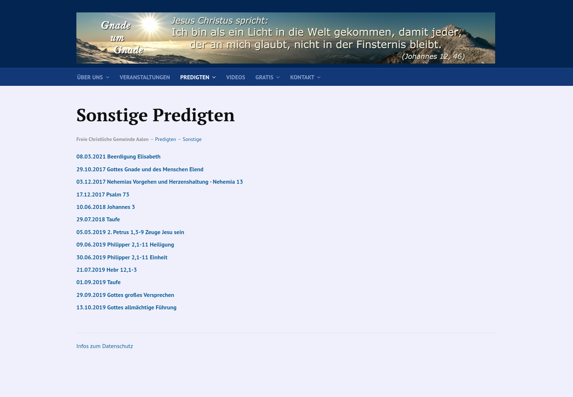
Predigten (194, 77)
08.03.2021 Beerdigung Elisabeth (118, 156)
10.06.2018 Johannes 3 (105, 206)
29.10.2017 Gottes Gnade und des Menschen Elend (140, 169)
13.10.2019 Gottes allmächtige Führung (126, 307)
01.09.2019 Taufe (98, 282)
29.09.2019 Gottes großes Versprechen (125, 294)
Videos (235, 77)
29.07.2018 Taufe (98, 219)
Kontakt (302, 77)
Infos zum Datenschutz (104, 346)
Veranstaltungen (145, 77)
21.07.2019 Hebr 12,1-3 (106, 269)
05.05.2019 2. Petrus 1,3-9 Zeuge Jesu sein (130, 232)
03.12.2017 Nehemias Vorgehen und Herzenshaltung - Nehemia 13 (159, 181)
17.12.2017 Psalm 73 (102, 194)
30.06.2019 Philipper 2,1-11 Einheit (121, 257)
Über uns (90, 77)
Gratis (264, 77)
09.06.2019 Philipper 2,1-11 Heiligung (125, 244)
